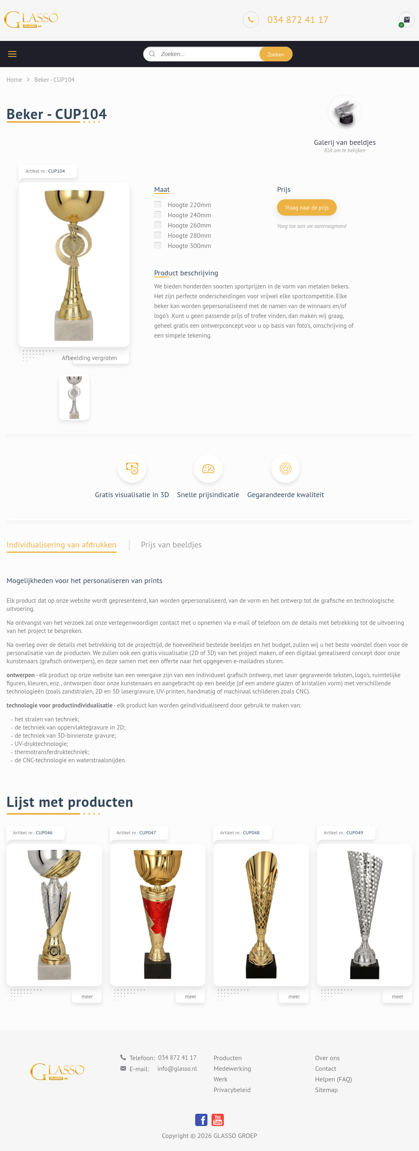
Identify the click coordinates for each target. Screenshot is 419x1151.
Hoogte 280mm (189, 235)
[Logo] (31, 19)
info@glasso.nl (177, 1068)
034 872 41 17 (177, 1057)
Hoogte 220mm (189, 204)
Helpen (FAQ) (333, 1079)
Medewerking (232, 1068)
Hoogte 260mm (189, 225)
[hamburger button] (12, 54)
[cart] (407, 19)
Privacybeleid (232, 1090)
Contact (325, 1068)
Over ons (327, 1058)
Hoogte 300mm (189, 245)
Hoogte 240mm (189, 215)
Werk (221, 1079)
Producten (228, 1058)
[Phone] (286, 19)
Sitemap (326, 1090)
